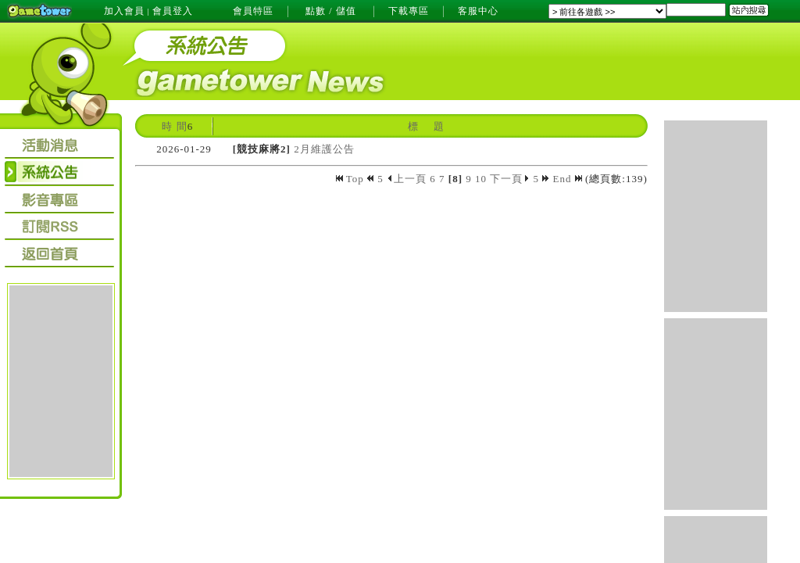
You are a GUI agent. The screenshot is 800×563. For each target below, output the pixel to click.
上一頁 (407, 179)
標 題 (426, 126)
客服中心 (478, 10)
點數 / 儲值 (330, 10)
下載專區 (408, 10)
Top (351, 179)
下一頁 (510, 179)
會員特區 (253, 10)
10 (481, 179)
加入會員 (124, 10)
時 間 (174, 126)
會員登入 (172, 10)
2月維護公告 (324, 149)
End (567, 179)
